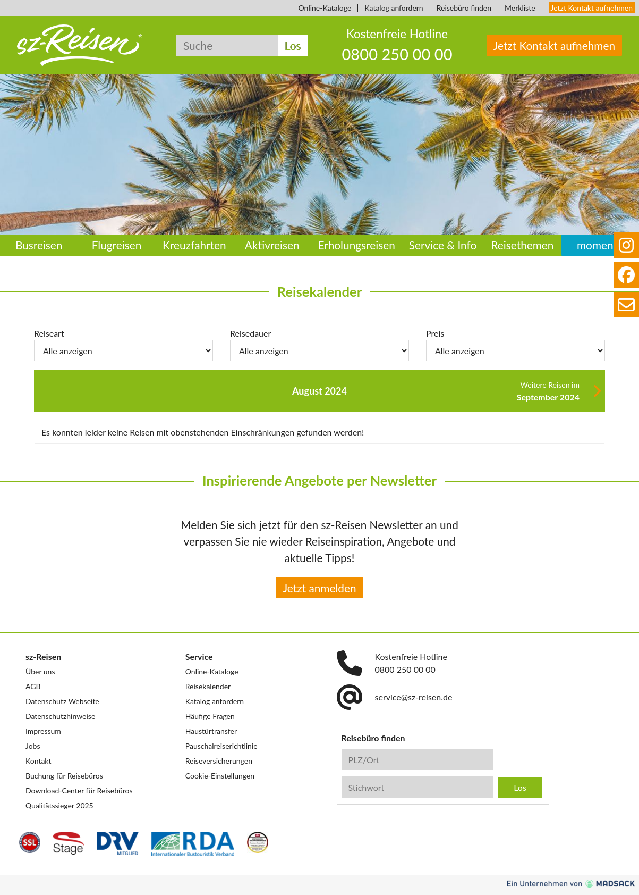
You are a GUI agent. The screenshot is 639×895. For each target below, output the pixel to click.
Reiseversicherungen (218, 760)
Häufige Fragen (210, 716)
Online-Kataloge (325, 7)
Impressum (43, 730)
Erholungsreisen (356, 245)
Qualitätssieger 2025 (59, 805)
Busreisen (39, 245)
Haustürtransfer (211, 730)
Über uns (40, 671)
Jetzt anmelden (319, 588)
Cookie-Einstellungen (219, 775)
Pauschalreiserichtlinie (221, 745)
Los (293, 45)
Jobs (32, 745)
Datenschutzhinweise (60, 716)
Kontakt (38, 760)
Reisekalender (208, 686)
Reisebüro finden (464, 7)
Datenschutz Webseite (62, 701)
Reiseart (49, 333)
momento (600, 245)
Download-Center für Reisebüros (79, 790)
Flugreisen (117, 245)
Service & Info (443, 245)
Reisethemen (522, 245)
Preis (435, 333)
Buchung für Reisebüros (64, 775)
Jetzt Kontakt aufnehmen (592, 7)
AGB (33, 686)
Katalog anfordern (393, 7)
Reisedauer (250, 333)
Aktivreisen (272, 245)
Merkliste (520, 7)
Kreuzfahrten (194, 245)
